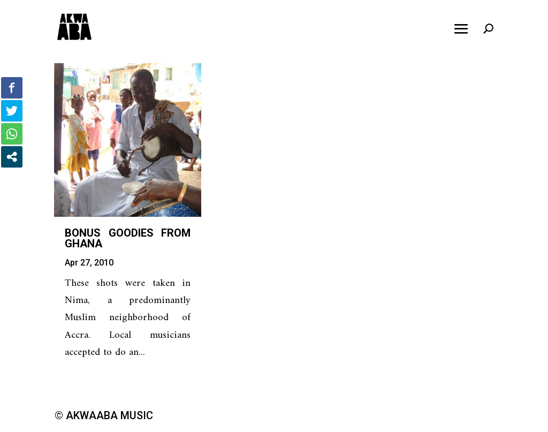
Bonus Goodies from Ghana (128, 238)
